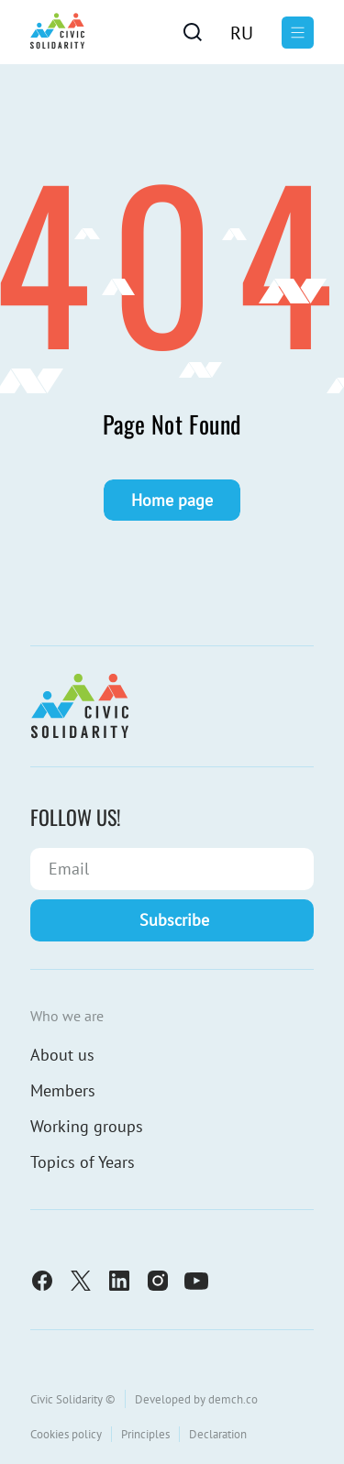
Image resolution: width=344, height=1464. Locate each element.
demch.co (233, 1399)
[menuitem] (241, 32)
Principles (145, 1434)
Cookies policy (66, 1434)
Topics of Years (82, 1161)
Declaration (218, 1434)
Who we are (67, 1016)
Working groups (86, 1126)
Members (62, 1090)
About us (62, 1054)
